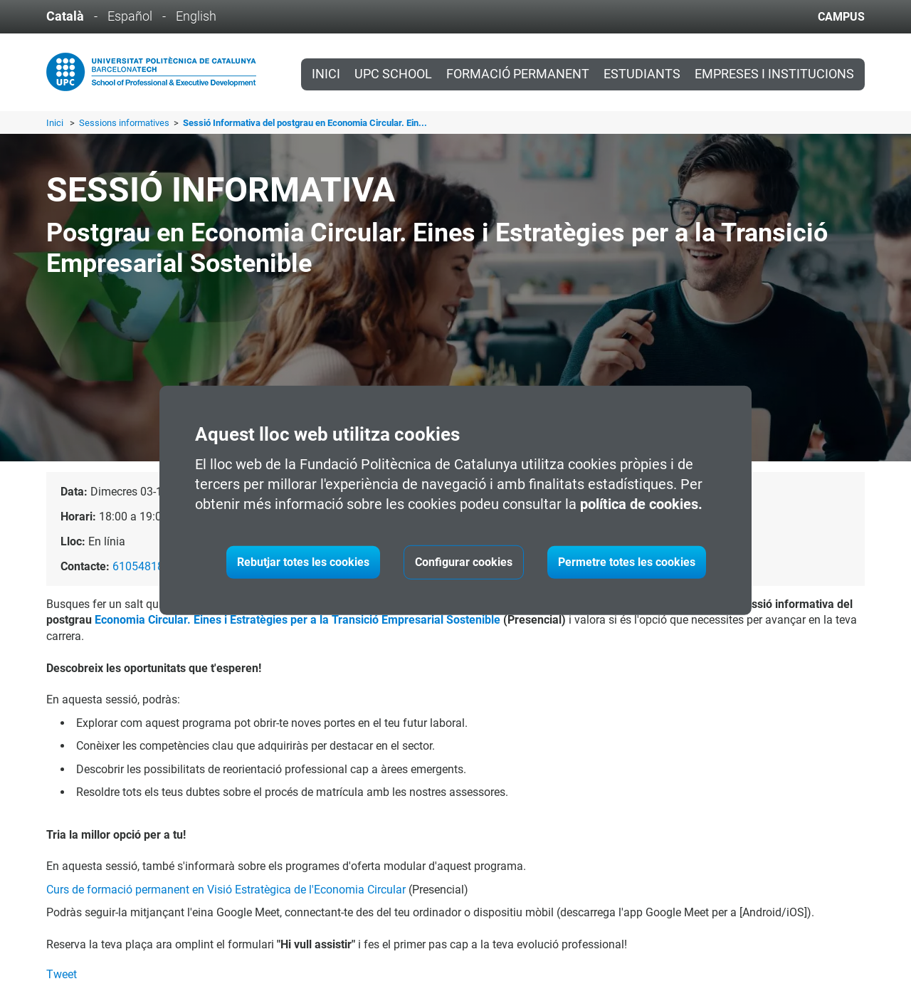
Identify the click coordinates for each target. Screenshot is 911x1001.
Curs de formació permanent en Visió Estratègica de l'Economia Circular (226, 889)
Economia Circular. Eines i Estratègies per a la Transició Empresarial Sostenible (297, 620)
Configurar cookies (463, 562)
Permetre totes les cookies (626, 562)
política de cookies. (641, 504)
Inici (326, 74)
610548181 (141, 566)
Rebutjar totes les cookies (303, 562)
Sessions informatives (125, 122)
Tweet (61, 974)
